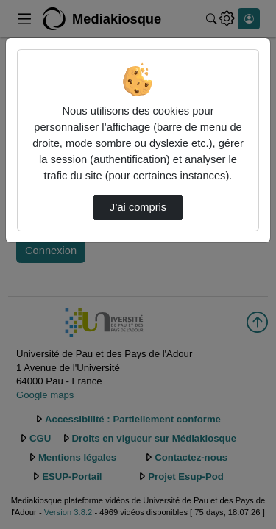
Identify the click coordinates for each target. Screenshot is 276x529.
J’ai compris (138, 207)
